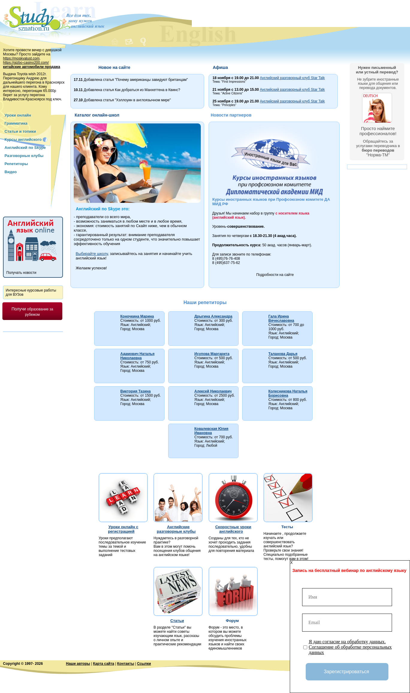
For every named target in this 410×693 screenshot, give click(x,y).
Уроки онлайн (17, 115)
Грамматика (15, 123)
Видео (10, 172)
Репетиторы (16, 163)
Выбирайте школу (92, 253)
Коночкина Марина (137, 316)
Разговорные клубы (23, 155)
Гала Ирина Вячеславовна (281, 318)
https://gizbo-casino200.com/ (26, 63)
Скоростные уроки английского (233, 529)
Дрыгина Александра (214, 316)
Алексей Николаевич (213, 391)
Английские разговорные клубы (176, 529)
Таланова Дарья (283, 354)
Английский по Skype (25, 147)
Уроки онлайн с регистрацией (123, 529)
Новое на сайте (114, 67)
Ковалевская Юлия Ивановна (212, 431)
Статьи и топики (20, 131)
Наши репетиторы (205, 302)
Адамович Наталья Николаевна (137, 356)
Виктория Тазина (135, 391)
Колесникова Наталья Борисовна (288, 393)
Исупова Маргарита (212, 354)
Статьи (177, 620)
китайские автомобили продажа (31, 67)
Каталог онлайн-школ (97, 115)
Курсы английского (23, 139)
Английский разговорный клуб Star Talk (292, 78)
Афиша (220, 67)
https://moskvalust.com (21, 58)
